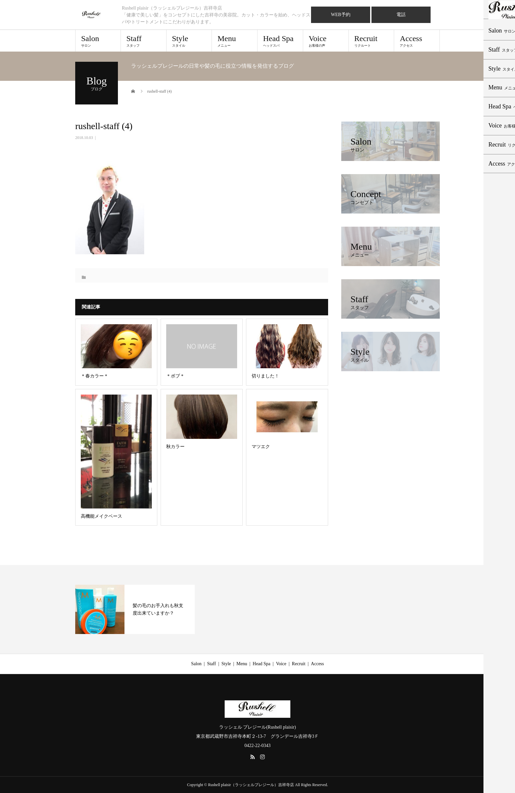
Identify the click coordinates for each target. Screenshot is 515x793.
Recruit (371, 40)
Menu (234, 40)
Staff (143, 40)
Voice (326, 40)
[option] (135, 609)
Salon (98, 40)
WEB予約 (340, 14)
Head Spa (280, 40)
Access (417, 40)
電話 (401, 14)
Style (189, 40)
